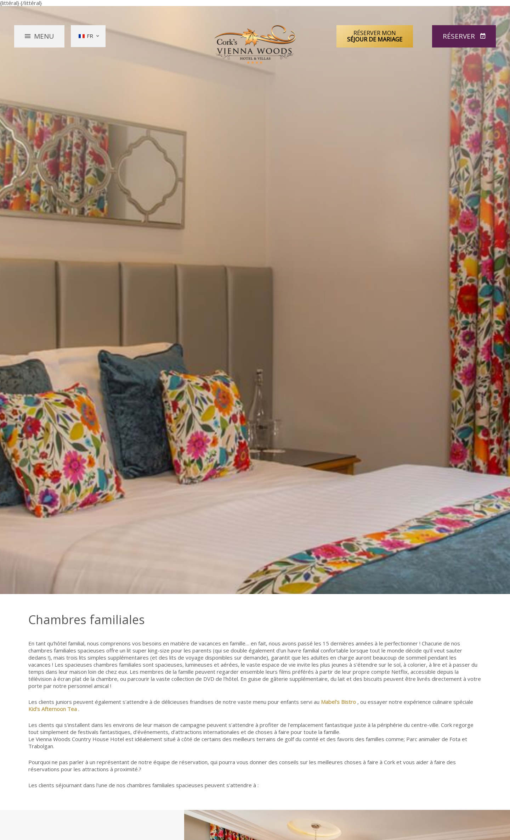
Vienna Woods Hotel (255, 44)
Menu (44, 36)
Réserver (460, 36)
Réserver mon (374, 36)
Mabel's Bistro (338, 701)
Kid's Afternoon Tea (52, 708)
